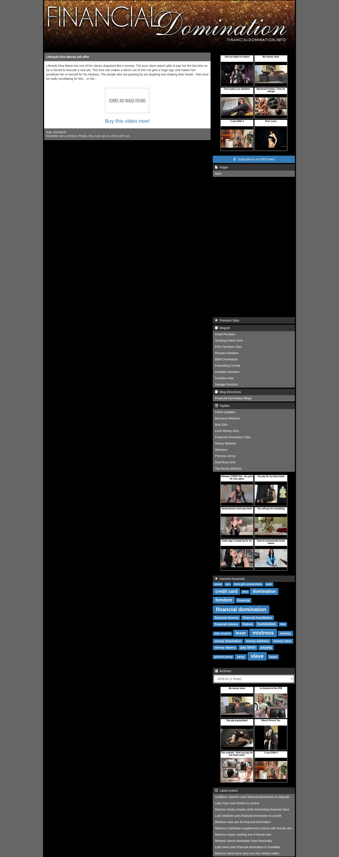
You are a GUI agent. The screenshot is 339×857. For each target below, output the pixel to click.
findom (248, 624)
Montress (221, 449)
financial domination (241, 609)
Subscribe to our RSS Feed (254, 159)
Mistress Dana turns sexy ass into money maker (247, 853)
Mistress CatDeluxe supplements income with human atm (253, 828)
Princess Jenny (225, 456)
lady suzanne (222, 633)
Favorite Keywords (230, 578)
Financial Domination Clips (233, 437)
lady (283, 624)
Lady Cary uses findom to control (237, 803)
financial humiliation (257, 617)
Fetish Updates (225, 412)
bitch (122, 136)
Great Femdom (225, 334)
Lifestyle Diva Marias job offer (67, 57)
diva (90, 136)
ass (228, 584)
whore (114, 136)
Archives (223, 671)
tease (273, 657)
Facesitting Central (227, 365)
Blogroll (222, 328)
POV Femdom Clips (228, 347)
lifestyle (82, 136)
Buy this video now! (127, 121)
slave (62, 136)
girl (104, 136)
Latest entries (226, 790)
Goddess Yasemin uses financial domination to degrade (252, 797)
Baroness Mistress (227, 418)
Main (218, 173)
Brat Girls (221, 424)
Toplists (222, 406)
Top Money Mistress (228, 468)
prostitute (71, 136)
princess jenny (223, 657)
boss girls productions (248, 584)
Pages (221, 167)
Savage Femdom (226, 384)
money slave (282, 641)
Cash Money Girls (227, 431)
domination (264, 591)
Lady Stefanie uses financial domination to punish (248, 815)
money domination (227, 641)
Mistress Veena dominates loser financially (243, 841)
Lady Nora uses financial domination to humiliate (247, 847)
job (128, 136)
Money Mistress (225, 443)
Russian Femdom (227, 353)
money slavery (224, 647)
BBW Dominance (226, 359)
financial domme (226, 617)
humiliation (266, 624)
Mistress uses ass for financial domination (243, 822)
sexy (241, 657)
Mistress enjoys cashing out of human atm (243, 834)
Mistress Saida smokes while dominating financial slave (252, 809)
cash (269, 584)
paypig (266, 647)
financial (243, 600)
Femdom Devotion (227, 372)
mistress (263, 633)
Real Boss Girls (225, 462)
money (285, 633)
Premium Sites (227, 320)
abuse (218, 584)
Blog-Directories (228, 392)
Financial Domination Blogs (233, 398)
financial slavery (226, 624)
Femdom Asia (224, 378)
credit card (226, 591)
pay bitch (248, 647)
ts (108, 136)
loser (241, 633)
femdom (223, 600)
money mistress (257, 641)
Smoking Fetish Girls (229, 340)
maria (97, 136)
